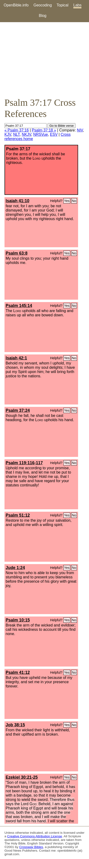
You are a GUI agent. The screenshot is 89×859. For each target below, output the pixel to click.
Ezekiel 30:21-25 (22, 777)
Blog (42, 16)
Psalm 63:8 (17, 253)
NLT (16, 134)
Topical (63, 5)
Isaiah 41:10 (17, 200)
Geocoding (42, 5)
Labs (77, 5)
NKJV (26, 134)
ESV (54, 134)
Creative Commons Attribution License (34, 836)
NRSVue (40, 134)
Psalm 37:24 (18, 410)
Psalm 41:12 (18, 672)
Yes (67, 201)
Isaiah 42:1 (16, 358)
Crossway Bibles (31, 847)
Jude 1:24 (15, 567)
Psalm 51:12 (18, 515)
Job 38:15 (15, 725)
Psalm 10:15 (18, 620)
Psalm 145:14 (19, 305)
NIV (80, 130)
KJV (8, 134)
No (74, 201)
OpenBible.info (16, 5)
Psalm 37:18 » (44, 130)
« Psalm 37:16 (17, 130)
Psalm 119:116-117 (24, 462)
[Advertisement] (44, 59)
